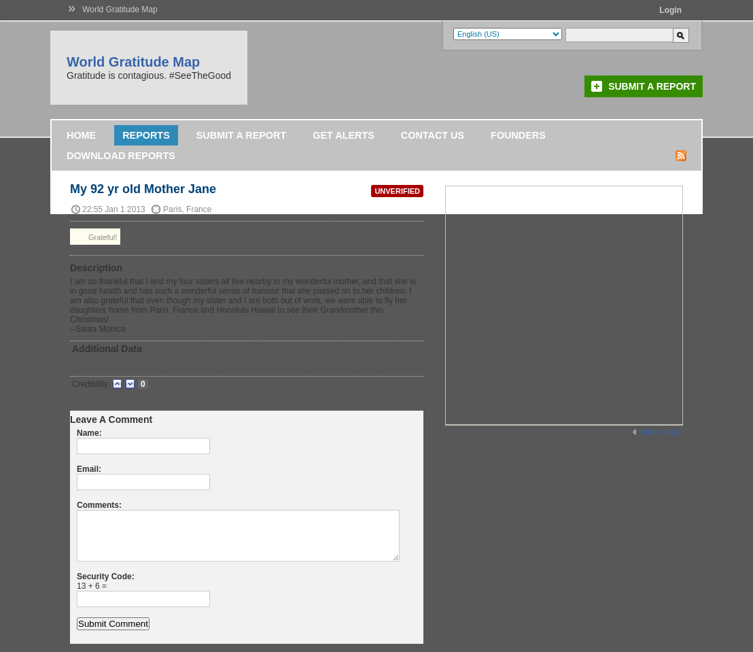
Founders (518, 135)
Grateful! (95, 236)
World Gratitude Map (120, 9)
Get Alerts (343, 135)
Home (81, 135)
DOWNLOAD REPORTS (121, 155)
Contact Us (432, 135)
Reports (146, 135)
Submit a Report (652, 86)
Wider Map (660, 432)
